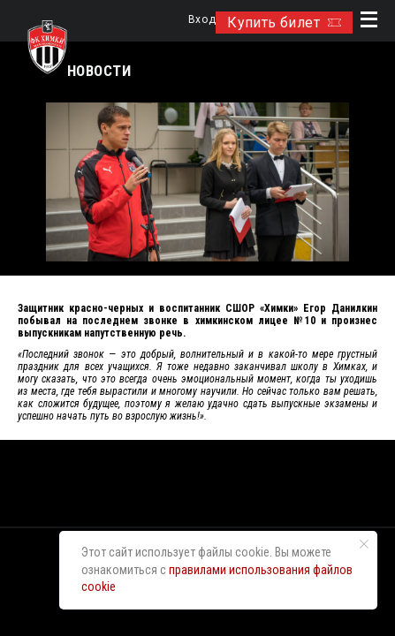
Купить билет (284, 22)
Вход (202, 20)
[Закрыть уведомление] (364, 544)
